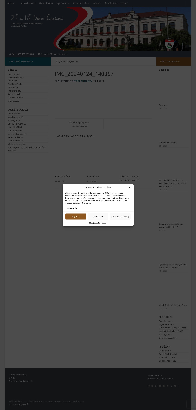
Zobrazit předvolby (120, 216)
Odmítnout (98, 216)
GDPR (104, 223)
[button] (129, 187)
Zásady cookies (94, 223)
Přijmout (76, 216)
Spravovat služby (73, 208)
